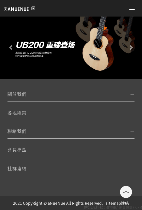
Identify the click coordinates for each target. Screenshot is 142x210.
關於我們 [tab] (17, 94)
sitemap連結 (117, 203)
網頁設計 (126, 207)
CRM (138, 207)
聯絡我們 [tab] (17, 131)
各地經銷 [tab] (17, 112)
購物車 (111, 207)
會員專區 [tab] (17, 149)
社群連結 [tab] (17, 168)
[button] (10, 48)
